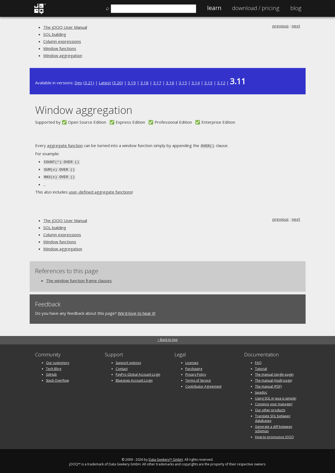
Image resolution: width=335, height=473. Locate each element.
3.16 (170, 82)
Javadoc (261, 390)
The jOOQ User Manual (65, 27)
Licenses (191, 360)
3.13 (208, 82)
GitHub (51, 372)
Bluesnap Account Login (134, 378)
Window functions (59, 48)
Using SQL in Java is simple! (275, 396)
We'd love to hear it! (136, 311)
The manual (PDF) (268, 384)
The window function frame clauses (79, 278)
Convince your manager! (274, 402)
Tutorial (261, 366)
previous (280, 26)
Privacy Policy (195, 372)
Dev (78, 82)
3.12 (221, 82)
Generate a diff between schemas (273, 426)
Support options (128, 360)
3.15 (183, 82)
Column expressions (62, 41)
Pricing (255, 8)
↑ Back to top (168, 337)
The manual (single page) (274, 372)
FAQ (258, 360)
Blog (296, 8)
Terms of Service (198, 378)
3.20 (117, 82)
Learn (214, 8)
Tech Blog (53, 366)
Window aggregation (62, 55)
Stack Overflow (57, 378)
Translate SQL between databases (272, 416)
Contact (122, 366)
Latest (105, 82)
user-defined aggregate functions (100, 190)
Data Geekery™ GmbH (166, 457)
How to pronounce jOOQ (274, 435)
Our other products (270, 408)
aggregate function (65, 145)
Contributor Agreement (203, 384)
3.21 (89, 82)
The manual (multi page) (273, 378)
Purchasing (193, 366)
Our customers (57, 360)
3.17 (157, 82)
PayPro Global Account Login (138, 372)
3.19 (132, 82)
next (296, 26)
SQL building (54, 34)
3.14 (196, 82)
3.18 (144, 82)
